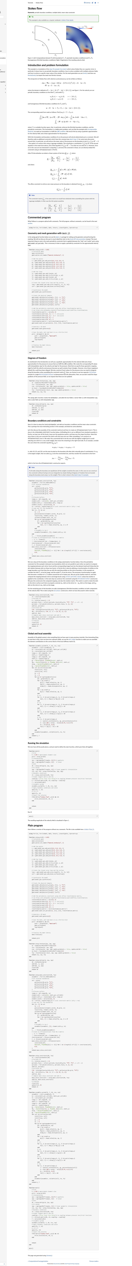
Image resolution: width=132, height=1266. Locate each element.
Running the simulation (38, 743)
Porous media (6, 66)
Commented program (39, 217)
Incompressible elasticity (9, 37)
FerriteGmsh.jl (32, 75)
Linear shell (5, 78)
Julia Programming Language (72, 1263)
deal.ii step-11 (74, 139)
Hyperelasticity (6, 41)
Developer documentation (9, 101)
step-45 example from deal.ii (58, 69)
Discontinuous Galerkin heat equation (13, 82)
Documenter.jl (56, 1263)
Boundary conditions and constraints (44, 421)
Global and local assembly (39, 634)
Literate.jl (49, 1255)
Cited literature (5, 105)
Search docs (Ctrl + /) (8, 16)
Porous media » (94, 1261)
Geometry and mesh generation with (49, 233)
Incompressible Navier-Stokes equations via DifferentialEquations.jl (13, 70)
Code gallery (4, 98)
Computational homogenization (11, 51)
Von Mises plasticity (8, 44)
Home (2, 20)
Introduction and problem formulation (48, 65)
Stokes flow (5, 54)
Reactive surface (7, 75)
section (30, 223)
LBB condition (61, 131)
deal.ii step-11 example (81, 475)
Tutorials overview (7, 27)
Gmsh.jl (85, 73)
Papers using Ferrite (7, 108)
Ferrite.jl (12, 12)
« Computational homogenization (38, 1261)
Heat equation (6, 31)
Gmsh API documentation (78, 239)
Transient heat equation (9, 47)
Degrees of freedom (37, 358)
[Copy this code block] (97, 227)
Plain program (35, 825)
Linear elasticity (6, 34)
